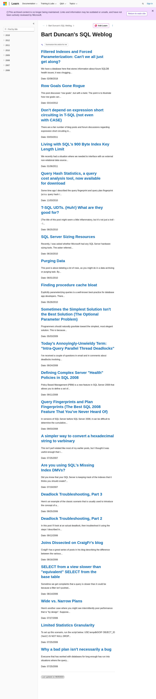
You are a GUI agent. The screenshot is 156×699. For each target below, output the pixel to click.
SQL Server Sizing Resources (68, 237)
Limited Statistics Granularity (67, 625)
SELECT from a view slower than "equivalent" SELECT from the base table (71, 572)
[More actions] (112, 25)
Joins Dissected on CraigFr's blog (72, 542)
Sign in (150, 3)
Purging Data (53, 261)
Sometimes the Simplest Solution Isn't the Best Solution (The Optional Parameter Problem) (76, 314)
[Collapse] (34, 23)
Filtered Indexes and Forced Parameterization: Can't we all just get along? (72, 56)
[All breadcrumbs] (43, 25)
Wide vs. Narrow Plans (61, 601)
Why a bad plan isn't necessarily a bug (76, 649)
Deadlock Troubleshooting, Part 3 (71, 494)
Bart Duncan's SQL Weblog (60, 26)
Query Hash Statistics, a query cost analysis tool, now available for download (71, 178)
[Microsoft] (5, 3)
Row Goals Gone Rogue (63, 86)
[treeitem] (18, 35)
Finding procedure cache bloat (69, 285)
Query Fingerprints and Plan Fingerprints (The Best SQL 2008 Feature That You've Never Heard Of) (74, 407)
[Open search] (143, 3)
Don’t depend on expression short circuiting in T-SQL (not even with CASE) (72, 115)
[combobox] (18, 29)
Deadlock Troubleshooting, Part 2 (71, 518)
